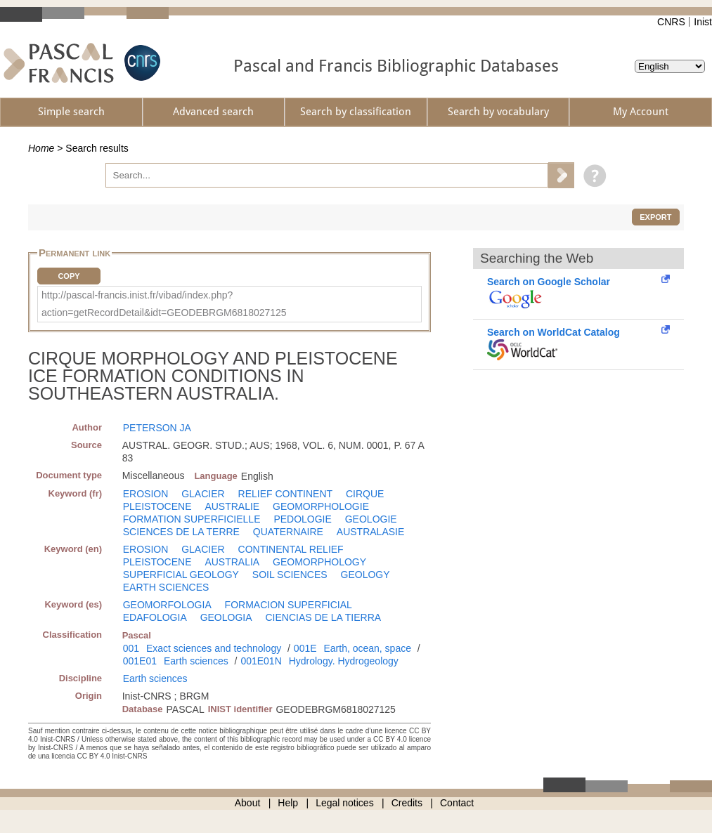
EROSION (146, 493)
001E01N (260, 661)
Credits (406, 802)
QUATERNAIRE (288, 531)
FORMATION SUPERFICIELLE (192, 519)
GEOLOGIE (371, 519)
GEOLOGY (365, 574)
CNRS (671, 21)
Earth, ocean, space (367, 648)
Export (655, 217)
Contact (457, 802)
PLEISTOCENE (157, 506)
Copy (68, 276)
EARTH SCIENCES (166, 587)
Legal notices (345, 802)
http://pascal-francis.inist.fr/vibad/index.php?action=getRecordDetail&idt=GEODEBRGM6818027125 (164, 303)
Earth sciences (196, 661)
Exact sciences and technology (213, 648)
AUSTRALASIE (370, 531)
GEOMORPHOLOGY (319, 562)
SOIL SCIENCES (290, 574)
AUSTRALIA (232, 562)
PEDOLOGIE (302, 519)
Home (41, 148)
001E (305, 648)
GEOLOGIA (226, 617)
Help (288, 802)
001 (131, 648)
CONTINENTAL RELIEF (291, 549)
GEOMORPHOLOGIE (321, 506)
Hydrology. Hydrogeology (344, 661)
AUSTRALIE (232, 506)
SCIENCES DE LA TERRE (181, 531)
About (248, 802)
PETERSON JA (157, 427)
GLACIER (202, 493)
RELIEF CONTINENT (285, 493)
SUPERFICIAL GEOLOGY (181, 574)
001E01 (140, 661)
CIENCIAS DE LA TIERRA (323, 617)
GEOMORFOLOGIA (167, 604)
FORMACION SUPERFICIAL (288, 604)
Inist (703, 21)
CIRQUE (365, 493)
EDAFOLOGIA (155, 617)
